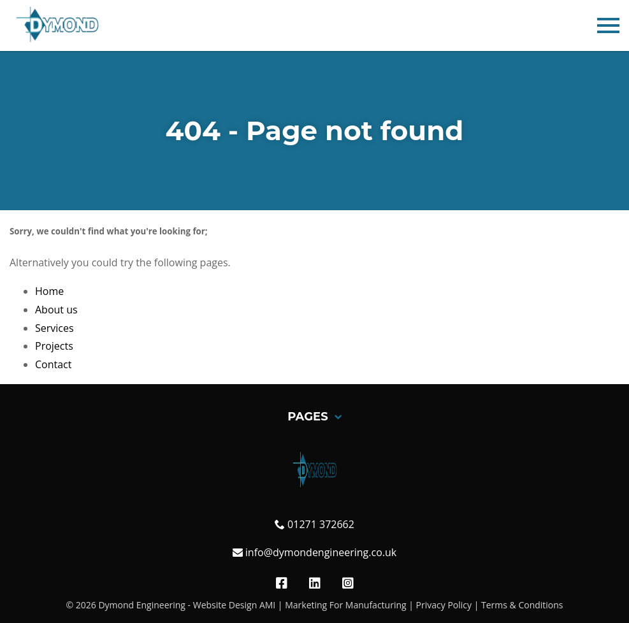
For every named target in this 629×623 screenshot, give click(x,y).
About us (56, 310)
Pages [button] (314, 417)
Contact (53, 364)
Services (54, 328)
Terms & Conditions (522, 605)
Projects (54, 346)
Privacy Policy (444, 605)
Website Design (225, 605)
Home (49, 291)
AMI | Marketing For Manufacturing (333, 605)
